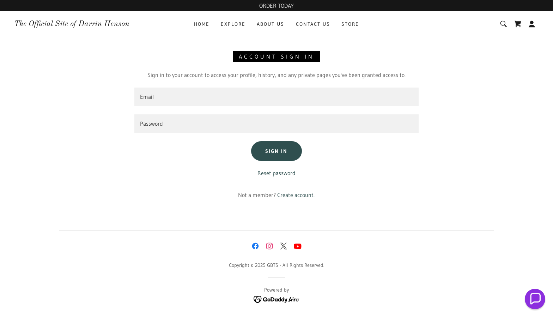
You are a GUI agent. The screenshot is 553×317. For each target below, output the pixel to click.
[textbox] (276, 97)
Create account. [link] (296, 194)
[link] (71, 24)
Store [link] (350, 24)
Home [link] (201, 24)
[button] (532, 24)
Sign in (276, 151)
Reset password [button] (276, 173)
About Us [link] (270, 24)
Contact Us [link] (313, 24)
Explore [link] (233, 24)
